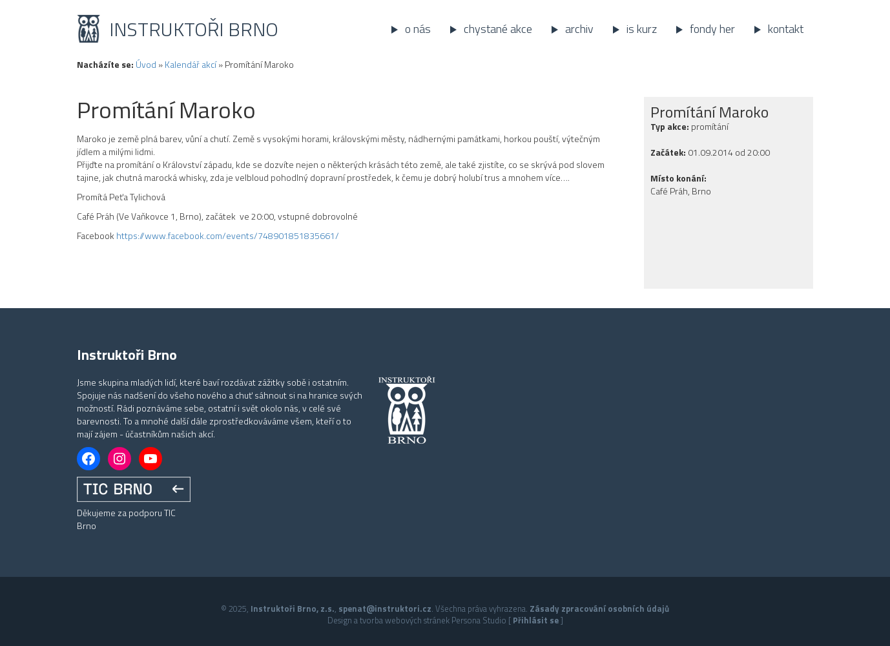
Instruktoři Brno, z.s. (293, 608)
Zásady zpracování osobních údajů (599, 608)
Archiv (579, 28)
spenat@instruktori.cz (384, 608)
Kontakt (785, 28)
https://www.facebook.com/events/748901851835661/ (227, 235)
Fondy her (712, 28)
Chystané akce (498, 28)
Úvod (146, 64)
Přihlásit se (536, 620)
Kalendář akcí (190, 64)
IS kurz (641, 28)
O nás (418, 28)
